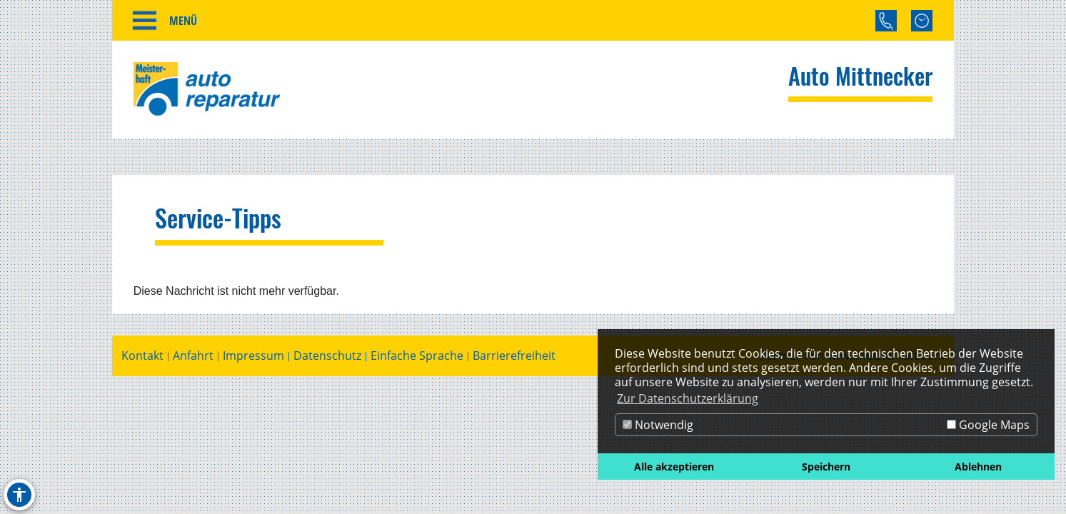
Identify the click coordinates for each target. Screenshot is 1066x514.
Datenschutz (327, 355)
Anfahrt (193, 355)
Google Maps (988, 425)
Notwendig (658, 425)
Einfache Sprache (417, 355)
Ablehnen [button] (978, 466)
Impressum (253, 355)
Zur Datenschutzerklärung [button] (687, 398)
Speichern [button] (826, 466)
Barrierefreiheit (514, 355)
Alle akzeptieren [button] (674, 466)
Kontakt (142, 355)
